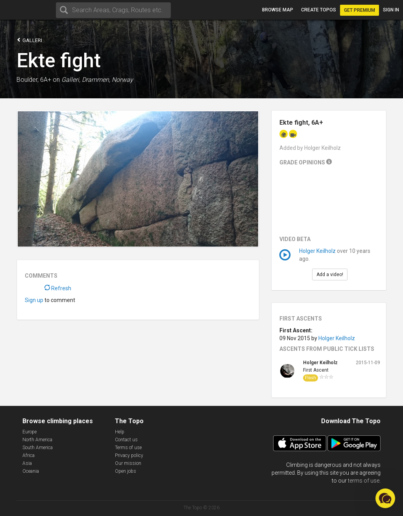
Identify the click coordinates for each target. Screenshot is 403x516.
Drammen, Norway (107, 79)
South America (37, 447)
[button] (385, 498)
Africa (28, 455)
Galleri (29, 40)
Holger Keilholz (317, 251)
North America (37, 439)
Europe (29, 432)
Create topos (318, 10)
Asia (27, 463)
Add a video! (329, 274)
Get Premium (359, 10)
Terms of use (128, 447)
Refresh (57, 288)
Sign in (391, 10)
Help (119, 432)
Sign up (34, 300)
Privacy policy (129, 455)
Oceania (30, 471)
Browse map (277, 10)
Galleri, (70, 79)
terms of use (363, 480)
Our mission (128, 463)
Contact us (126, 439)
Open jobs (125, 471)
